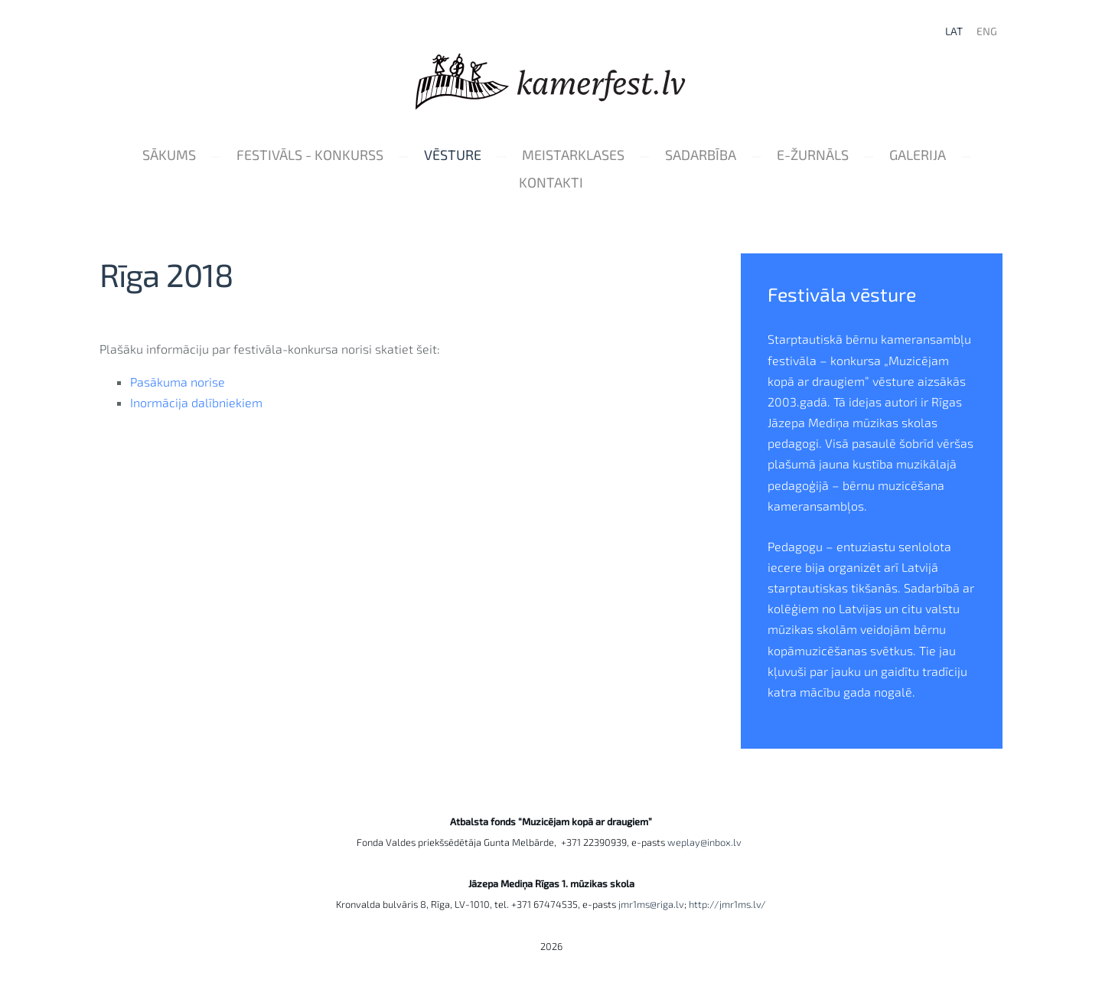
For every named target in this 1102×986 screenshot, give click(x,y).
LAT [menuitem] (954, 31)
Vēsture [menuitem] (452, 154)
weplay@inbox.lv (706, 842)
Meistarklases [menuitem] (573, 154)
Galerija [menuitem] (917, 154)
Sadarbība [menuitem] (700, 154)
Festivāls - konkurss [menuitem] (309, 154)
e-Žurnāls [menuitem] (813, 154)
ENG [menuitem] (986, 31)
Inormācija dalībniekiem (196, 402)
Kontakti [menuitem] (551, 182)
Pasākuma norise (177, 381)
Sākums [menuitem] (169, 154)
